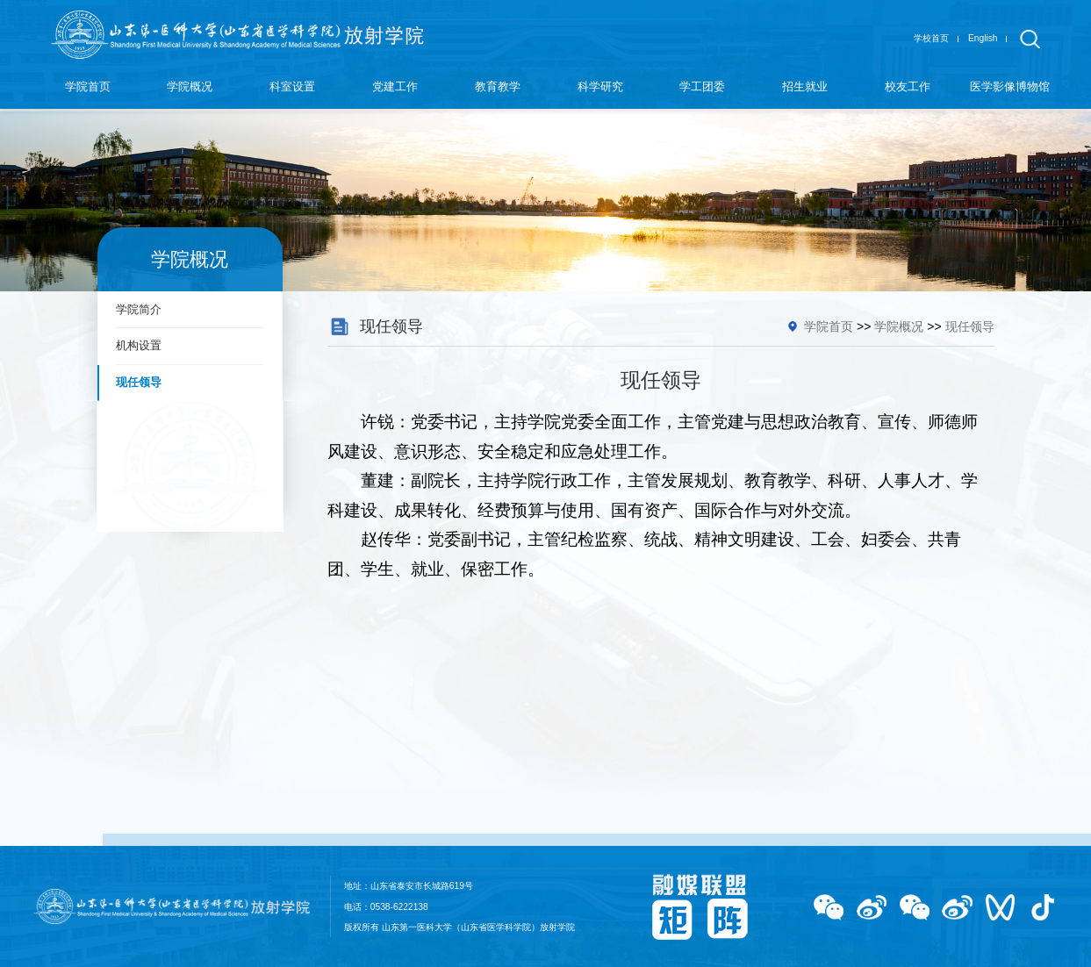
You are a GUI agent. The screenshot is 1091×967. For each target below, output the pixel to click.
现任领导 (969, 326)
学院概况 (898, 326)
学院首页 (828, 326)
